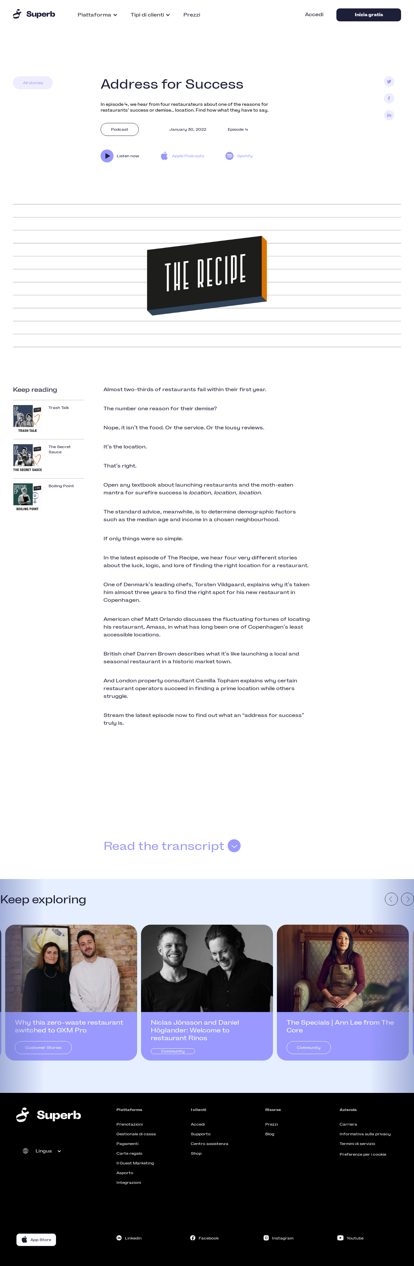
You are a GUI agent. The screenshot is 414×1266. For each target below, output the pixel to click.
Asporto (124, 1173)
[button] (97, 15)
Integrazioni (128, 1182)
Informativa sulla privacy (365, 1134)
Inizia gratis (369, 14)
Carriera (348, 1124)
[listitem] (71, 993)
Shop (196, 1153)
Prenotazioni (129, 1124)
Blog (269, 1134)
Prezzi (191, 15)
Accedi (314, 14)
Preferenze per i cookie (363, 1154)
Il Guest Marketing (135, 1163)
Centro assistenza (209, 1143)
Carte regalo (129, 1153)
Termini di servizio (357, 1143)
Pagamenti (127, 1143)
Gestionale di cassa (136, 1134)
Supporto (201, 1134)
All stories (33, 83)
